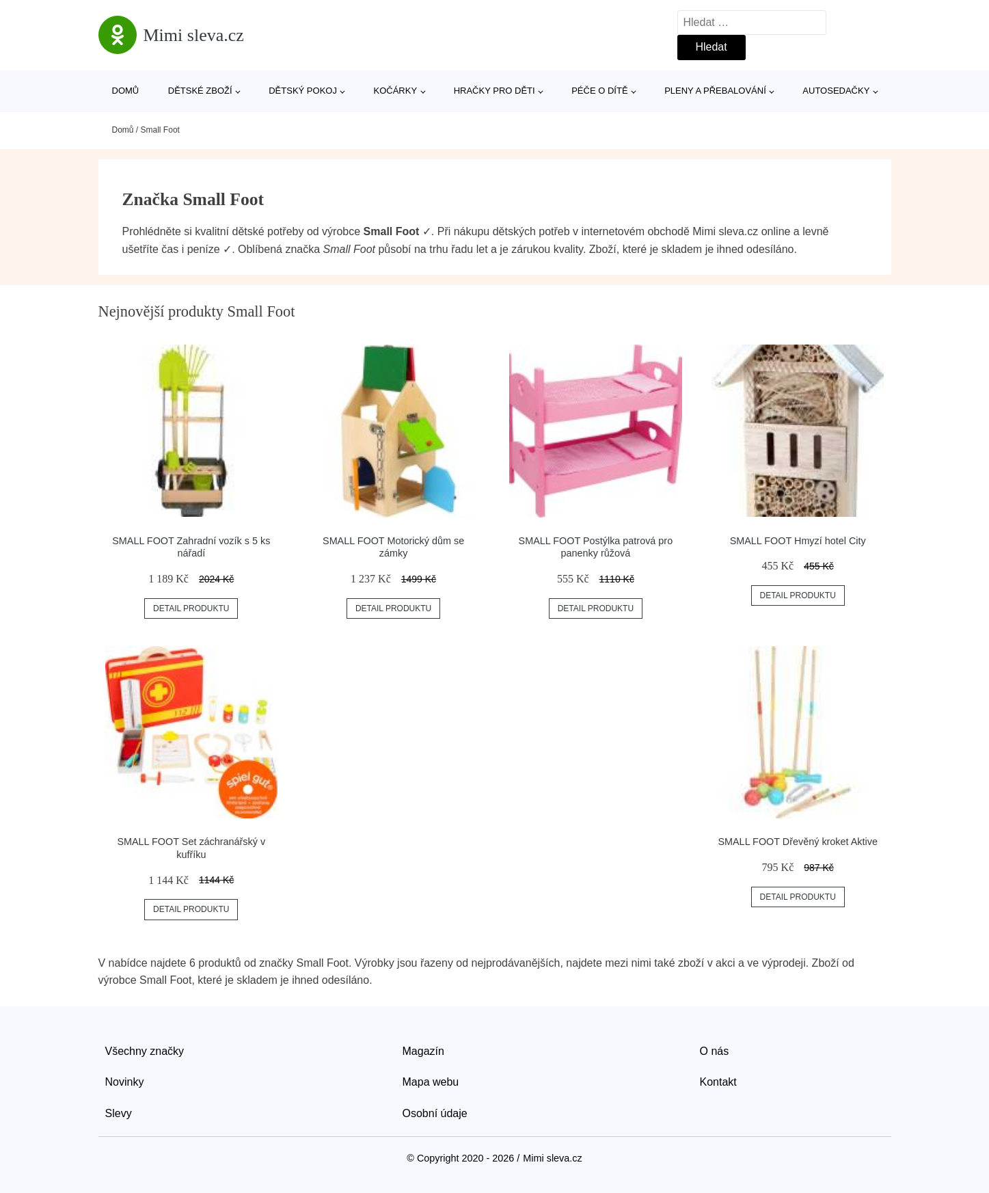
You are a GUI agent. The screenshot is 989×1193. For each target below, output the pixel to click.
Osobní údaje (435, 1113)
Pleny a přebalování (715, 90)
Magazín (423, 1051)
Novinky (124, 1082)
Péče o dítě (599, 90)
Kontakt (718, 1082)
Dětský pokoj (303, 90)
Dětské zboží (200, 90)
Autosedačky (835, 90)
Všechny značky (145, 1051)
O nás (714, 1051)
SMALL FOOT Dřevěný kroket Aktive (798, 841)
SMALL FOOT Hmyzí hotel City (798, 540)
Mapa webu (431, 1082)
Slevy (118, 1113)
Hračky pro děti (494, 90)
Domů (125, 90)
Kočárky (396, 90)
